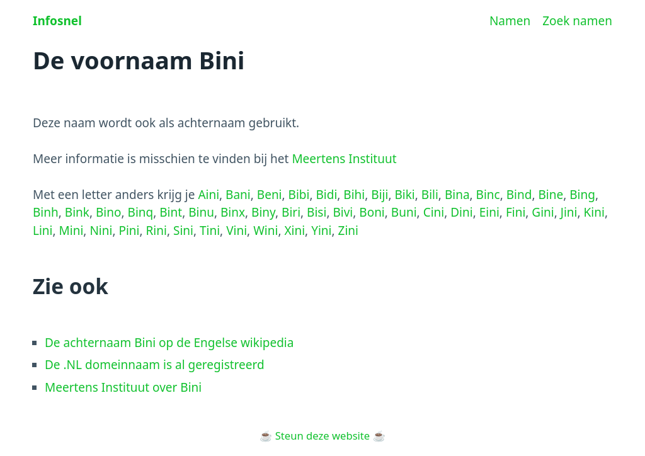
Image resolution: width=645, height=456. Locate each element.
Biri (291, 212)
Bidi (326, 194)
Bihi (354, 194)
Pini (128, 230)
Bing (582, 194)
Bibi (299, 194)
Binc (488, 194)
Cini (434, 212)
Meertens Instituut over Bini (123, 387)
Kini (594, 212)
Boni (372, 212)
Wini (265, 230)
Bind (519, 194)
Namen (509, 21)
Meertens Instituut (344, 159)
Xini (294, 230)
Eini (489, 212)
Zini (348, 230)
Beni (269, 194)
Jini (569, 212)
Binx (232, 212)
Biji (379, 194)
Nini (100, 230)
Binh (46, 212)
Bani (238, 194)
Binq (141, 212)
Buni (404, 212)
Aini (208, 194)
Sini (183, 230)
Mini (71, 230)
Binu (201, 212)
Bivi (343, 212)
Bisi (316, 212)
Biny (263, 212)
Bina (457, 194)
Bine (551, 194)
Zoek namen (577, 21)
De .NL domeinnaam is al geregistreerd (155, 364)
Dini (461, 212)
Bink (77, 212)
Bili (429, 194)
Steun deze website (322, 435)
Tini (210, 230)
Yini (321, 230)
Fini (515, 212)
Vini (236, 230)
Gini (543, 212)
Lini (43, 230)
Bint (170, 212)
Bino (109, 212)
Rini (156, 230)
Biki (404, 194)
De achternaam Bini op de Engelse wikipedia (169, 342)
